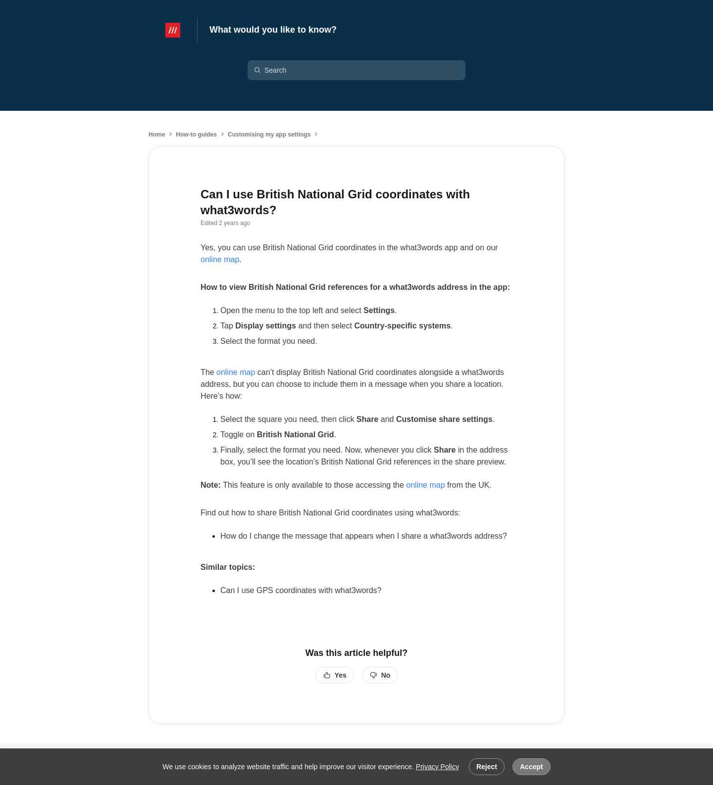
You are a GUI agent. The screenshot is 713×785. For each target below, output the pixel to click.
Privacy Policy (437, 767)
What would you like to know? (273, 30)
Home (157, 134)
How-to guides (196, 134)
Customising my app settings (269, 134)
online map (220, 259)
